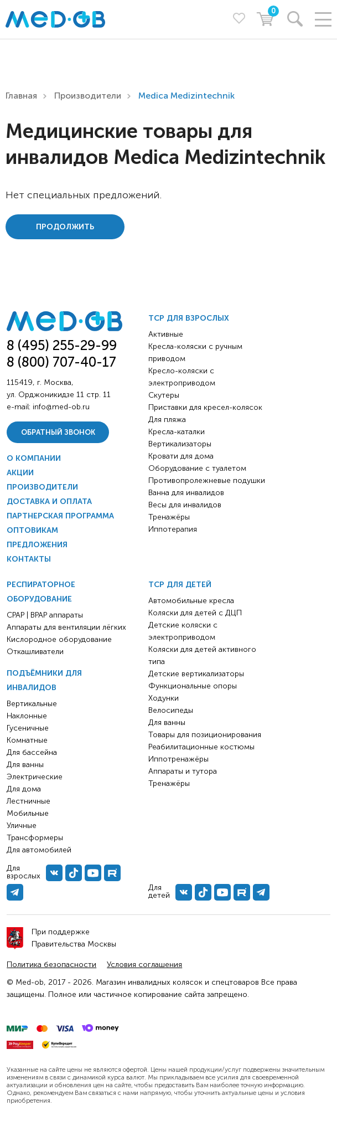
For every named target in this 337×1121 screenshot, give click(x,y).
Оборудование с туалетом (197, 468)
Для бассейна (32, 752)
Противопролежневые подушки (206, 480)
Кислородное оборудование (59, 639)
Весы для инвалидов (184, 505)
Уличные (22, 825)
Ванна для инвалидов (186, 492)
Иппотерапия (172, 529)
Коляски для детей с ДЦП (195, 613)
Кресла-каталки (176, 431)
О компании (34, 458)
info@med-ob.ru (61, 407)
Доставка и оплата (49, 501)
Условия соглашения (144, 964)
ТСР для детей (179, 584)
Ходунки (163, 698)
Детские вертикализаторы (196, 673)
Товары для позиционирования (204, 734)
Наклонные (27, 716)
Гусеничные (28, 728)
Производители (87, 95)
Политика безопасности (51, 964)
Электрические (35, 776)
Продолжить (65, 227)
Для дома (24, 789)
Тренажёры (169, 517)
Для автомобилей (39, 850)
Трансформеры (35, 837)
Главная (21, 95)
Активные (165, 334)
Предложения (37, 544)
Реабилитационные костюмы (201, 747)
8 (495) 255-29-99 (62, 345)
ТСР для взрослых (188, 318)
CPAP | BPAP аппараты (45, 615)
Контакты (29, 559)
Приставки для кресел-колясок (205, 407)
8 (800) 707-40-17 (61, 362)
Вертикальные (32, 703)
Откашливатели (35, 651)
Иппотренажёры (178, 759)
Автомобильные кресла (191, 600)
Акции (20, 472)
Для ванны (25, 764)
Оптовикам (32, 530)
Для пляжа (167, 419)
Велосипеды (170, 710)
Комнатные (27, 740)
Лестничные (28, 801)
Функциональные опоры (192, 686)
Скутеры (163, 395)
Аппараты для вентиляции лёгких (66, 627)
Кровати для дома (181, 456)
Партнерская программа (60, 516)
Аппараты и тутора (182, 771)
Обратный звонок (58, 432)
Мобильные (28, 813)
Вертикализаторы (179, 444)
